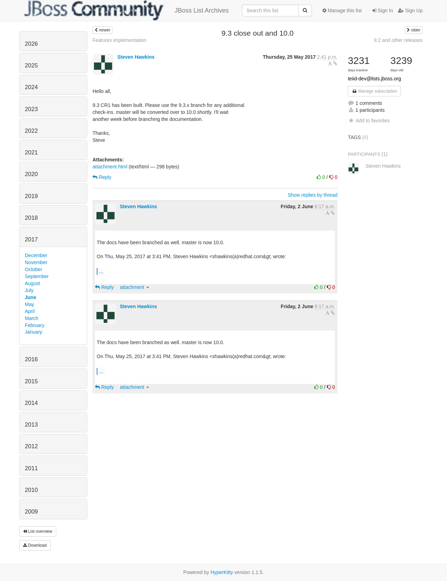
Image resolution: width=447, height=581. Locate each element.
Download (35, 545)
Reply (102, 177)
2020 (31, 174)
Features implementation (119, 40)
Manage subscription (374, 91)
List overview (37, 531)
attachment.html (110, 166)
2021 (31, 152)
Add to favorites (368, 120)
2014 (31, 403)
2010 (31, 490)
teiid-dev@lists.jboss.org (374, 78)
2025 (31, 65)
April (30, 311)
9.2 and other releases (398, 40)
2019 (31, 196)
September (37, 276)
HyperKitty (222, 572)
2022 (31, 131)
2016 (31, 359)
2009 (31, 511)
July (29, 290)
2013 (31, 424)
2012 (31, 446)
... (101, 271)
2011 (31, 468)
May (29, 304)
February (34, 325)
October (33, 269)
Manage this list (342, 10)
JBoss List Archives (126, 10)
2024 (31, 87)
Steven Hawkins (136, 57)
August (32, 283)
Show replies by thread (312, 195)
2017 (31, 239)
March (31, 318)
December (36, 255)
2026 (31, 44)
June (30, 297)
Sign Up (410, 10)
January (33, 332)
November (36, 262)
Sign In (382, 10)
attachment (134, 287)
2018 (31, 218)
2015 (31, 381)
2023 (31, 109)
